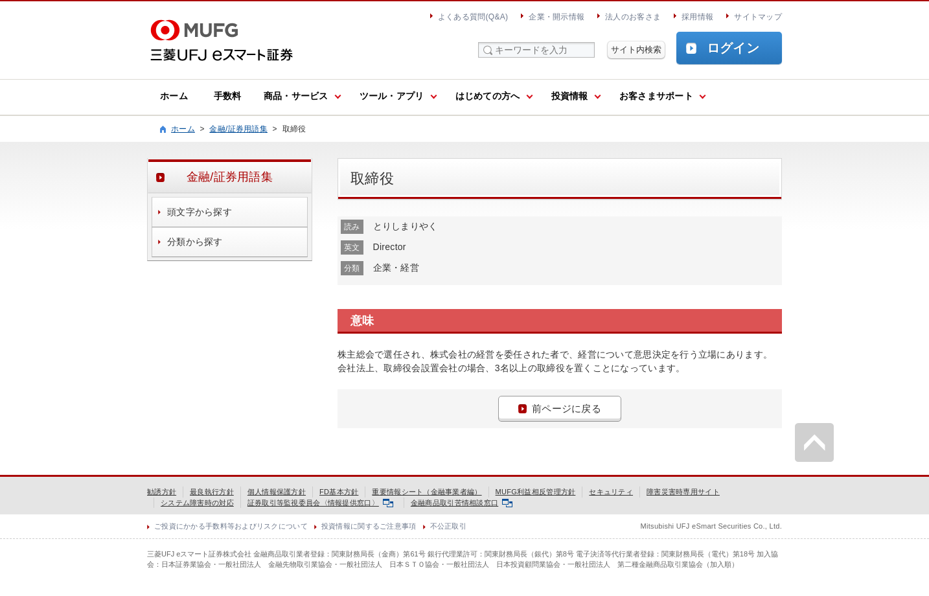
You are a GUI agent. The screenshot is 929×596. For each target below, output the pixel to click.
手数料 (228, 96)
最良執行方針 (212, 492)
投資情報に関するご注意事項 (369, 526)
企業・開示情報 (556, 16)
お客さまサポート (656, 96)
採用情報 (697, 16)
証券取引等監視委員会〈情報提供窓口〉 (320, 503)
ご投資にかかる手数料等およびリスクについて (231, 526)
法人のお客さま (633, 16)
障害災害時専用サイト (683, 492)
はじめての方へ (487, 96)
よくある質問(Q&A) (473, 16)
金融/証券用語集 (238, 128)
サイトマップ (758, 16)
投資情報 (569, 96)
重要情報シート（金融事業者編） (426, 492)
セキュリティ (611, 492)
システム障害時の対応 (197, 503)
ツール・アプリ (392, 96)
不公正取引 (448, 526)
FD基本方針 (338, 492)
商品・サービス (296, 96)
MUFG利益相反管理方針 (536, 492)
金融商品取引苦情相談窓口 (461, 503)
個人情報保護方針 (276, 492)
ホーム (174, 96)
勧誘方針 (161, 492)
